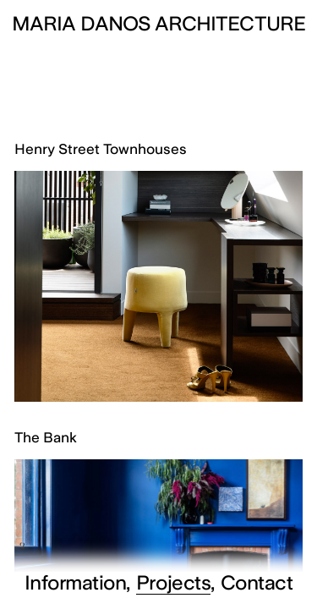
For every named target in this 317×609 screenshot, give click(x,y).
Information (76, 583)
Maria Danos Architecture (158, 24)
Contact (257, 583)
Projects (173, 583)
